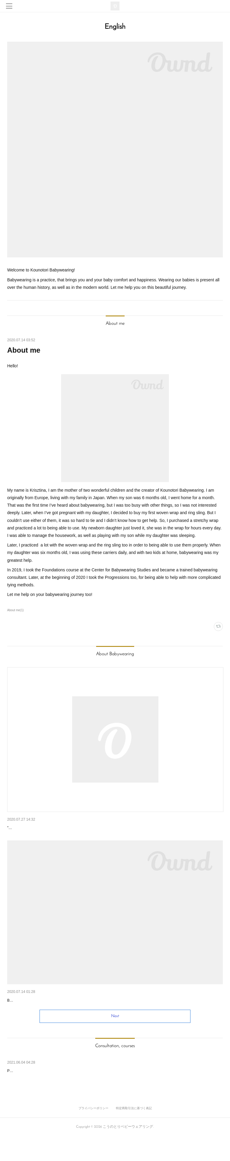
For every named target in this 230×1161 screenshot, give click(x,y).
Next (115, 1040)
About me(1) (15, 610)
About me (23, 350)
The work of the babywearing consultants (45, 827)
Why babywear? (22, 1015)
